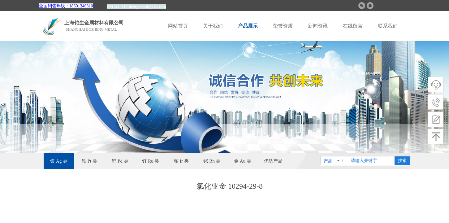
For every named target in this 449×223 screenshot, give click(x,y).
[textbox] (371, 161)
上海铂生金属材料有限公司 (94, 22)
